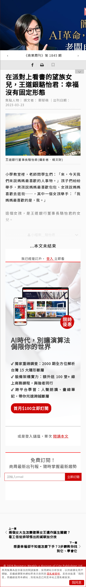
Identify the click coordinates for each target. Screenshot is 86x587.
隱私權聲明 (53, 573)
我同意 (77, 582)
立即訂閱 (73, 477)
